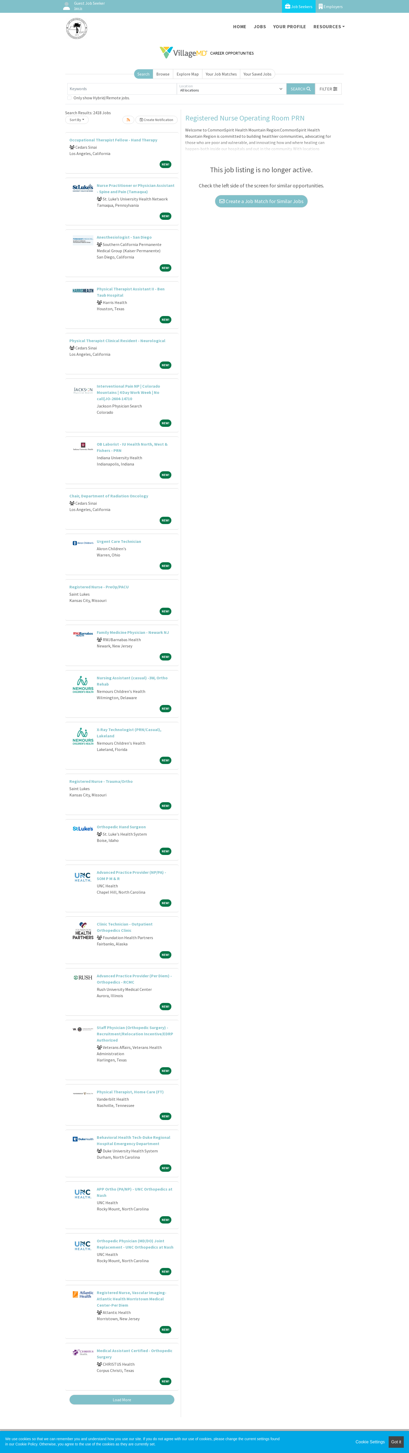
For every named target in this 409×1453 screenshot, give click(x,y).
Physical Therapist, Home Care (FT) (130, 1091)
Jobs (260, 27)
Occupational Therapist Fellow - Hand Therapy (113, 139)
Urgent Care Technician (119, 541)
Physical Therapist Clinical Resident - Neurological (117, 340)
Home (239, 27)
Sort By (75, 119)
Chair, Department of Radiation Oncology (108, 495)
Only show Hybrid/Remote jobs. (102, 97)
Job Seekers (298, 6)
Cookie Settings (370, 1442)
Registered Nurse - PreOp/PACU (99, 586)
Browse (163, 74)
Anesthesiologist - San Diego (124, 237)
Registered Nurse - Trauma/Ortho (101, 781)
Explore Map (188, 74)
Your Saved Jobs (258, 74)
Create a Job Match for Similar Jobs (261, 201)
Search (143, 74)
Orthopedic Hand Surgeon (121, 826)
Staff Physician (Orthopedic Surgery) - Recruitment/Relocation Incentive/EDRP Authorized (135, 1034)
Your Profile (289, 27)
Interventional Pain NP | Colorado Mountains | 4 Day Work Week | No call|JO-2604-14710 (128, 392)
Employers (331, 6)
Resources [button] (327, 27)
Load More (122, 1399)
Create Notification (156, 119)
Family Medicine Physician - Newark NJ (133, 632)
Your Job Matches (221, 74)
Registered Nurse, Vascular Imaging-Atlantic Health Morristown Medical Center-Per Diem (131, 1299)
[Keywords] (122, 89)
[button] (328, 89)
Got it (396, 1442)
